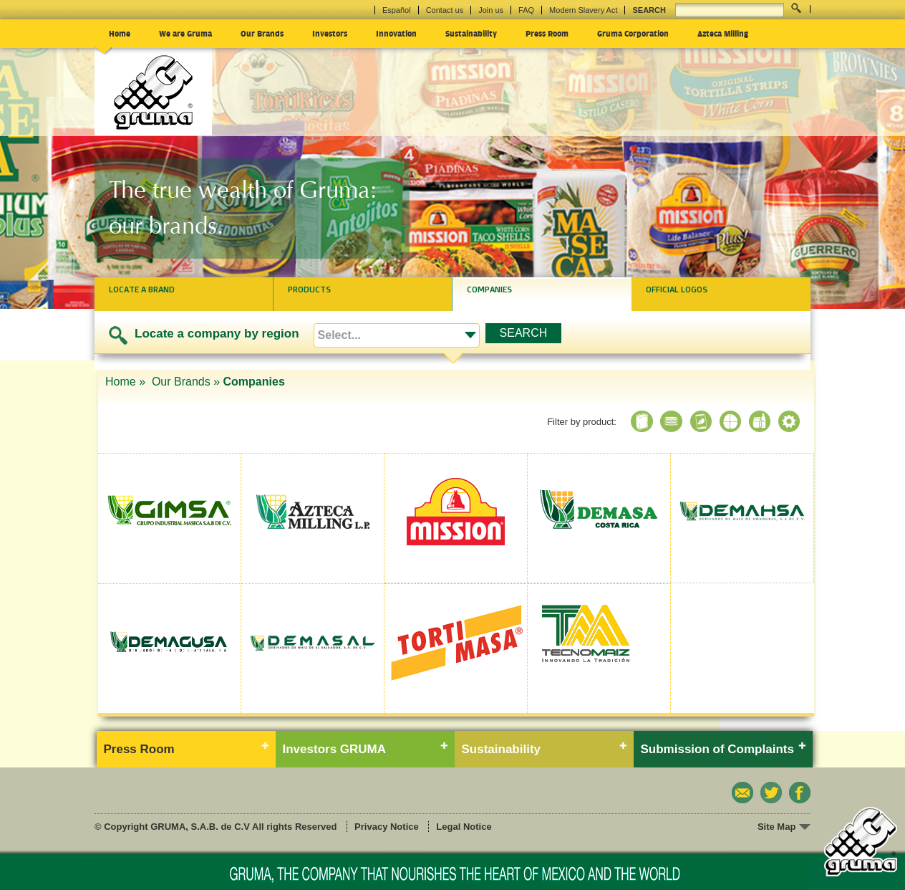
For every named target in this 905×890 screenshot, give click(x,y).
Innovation (396, 33)
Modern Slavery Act (583, 10)
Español (396, 10)
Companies (489, 289)
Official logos (676, 289)
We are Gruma (185, 33)
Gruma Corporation (633, 33)
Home (119, 33)
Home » (126, 381)
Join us (490, 10)
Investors (329, 33)
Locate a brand (142, 289)
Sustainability (471, 33)
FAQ (526, 10)
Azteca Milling (722, 33)
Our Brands (262, 33)
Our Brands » (186, 381)
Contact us (445, 10)
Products (309, 289)
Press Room (547, 33)
